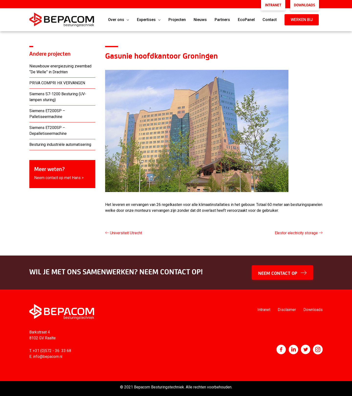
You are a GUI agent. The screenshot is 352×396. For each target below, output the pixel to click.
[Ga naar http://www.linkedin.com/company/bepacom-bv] (293, 349)
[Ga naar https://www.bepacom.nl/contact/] (62, 173)
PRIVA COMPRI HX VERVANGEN (57, 82)
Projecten (177, 18)
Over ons (116, 18)
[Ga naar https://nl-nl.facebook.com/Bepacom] (281, 349)
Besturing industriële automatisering (60, 143)
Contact (270, 18)
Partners (222, 18)
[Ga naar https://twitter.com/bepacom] (305, 349)
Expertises (146, 18)
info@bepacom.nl (48, 355)
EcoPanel (246, 18)
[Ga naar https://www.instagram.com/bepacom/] (318, 349)
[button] (302, 18)
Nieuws (200, 18)
